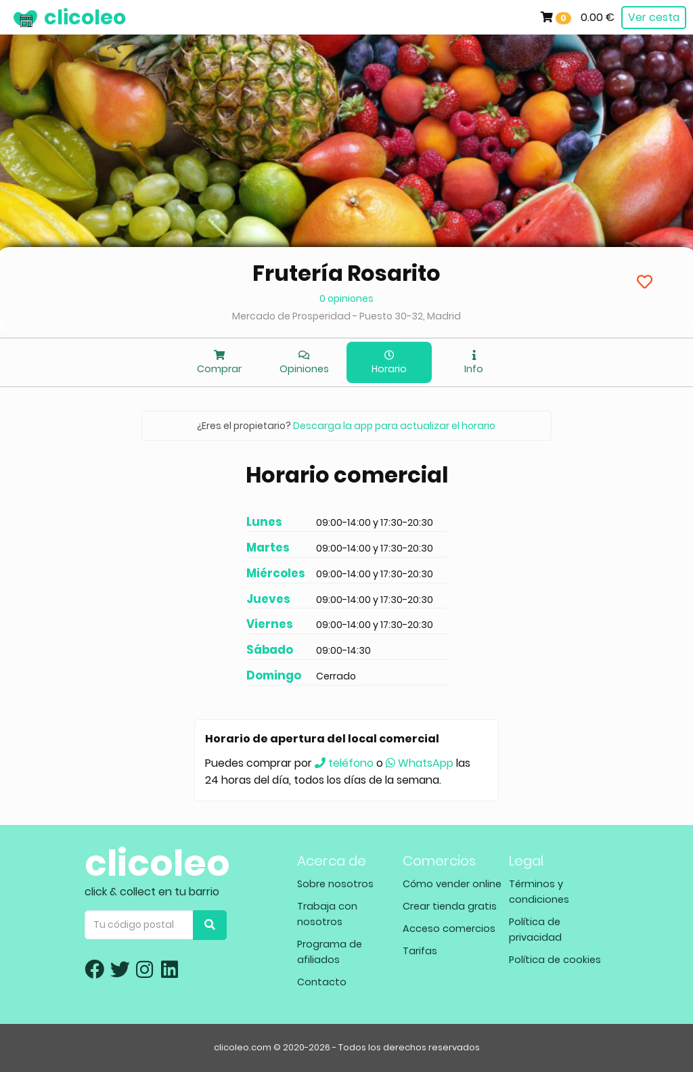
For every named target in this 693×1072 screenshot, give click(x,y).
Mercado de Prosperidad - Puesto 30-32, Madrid (346, 316)
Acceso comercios (449, 928)
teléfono (344, 763)
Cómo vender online (452, 884)
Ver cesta (653, 17)
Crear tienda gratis (450, 906)
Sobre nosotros (335, 884)
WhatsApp (419, 763)
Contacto (321, 982)
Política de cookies (555, 959)
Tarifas (420, 951)
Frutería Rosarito (346, 273)
